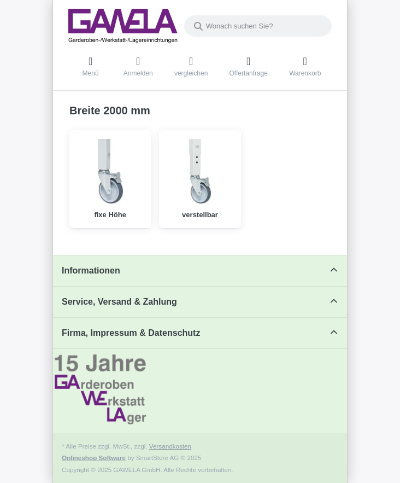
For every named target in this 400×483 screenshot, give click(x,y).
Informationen (91, 270)
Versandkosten (170, 446)
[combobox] (258, 26)
